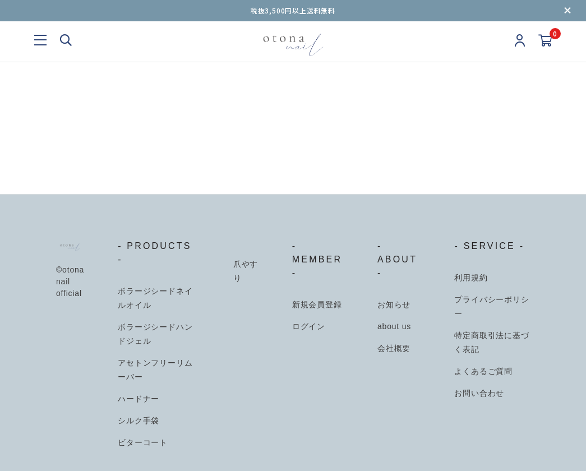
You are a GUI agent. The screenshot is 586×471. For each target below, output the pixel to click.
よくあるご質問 (483, 371)
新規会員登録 (317, 304)
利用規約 (470, 277)
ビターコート (143, 442)
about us (394, 326)
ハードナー (138, 398)
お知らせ (393, 304)
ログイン (308, 326)
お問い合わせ (479, 393)
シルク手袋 (138, 420)
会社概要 (393, 348)
